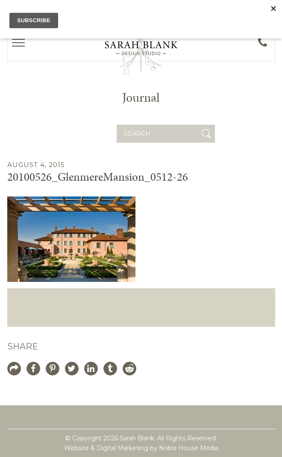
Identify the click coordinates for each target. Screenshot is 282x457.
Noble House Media (188, 448)
